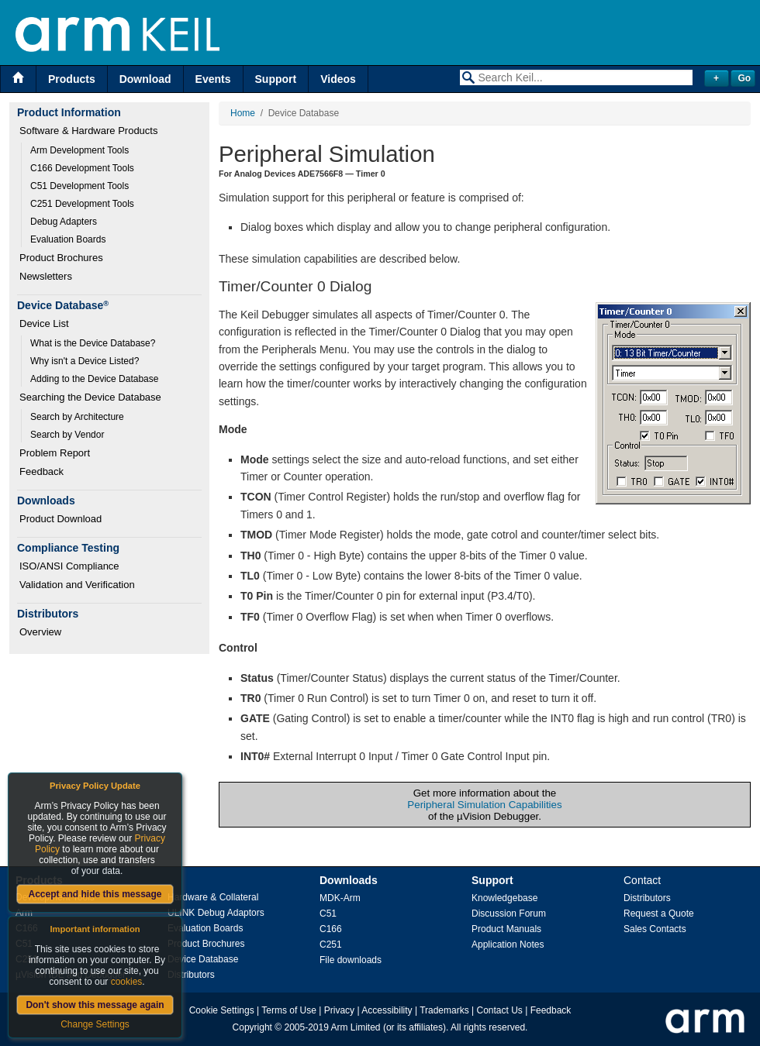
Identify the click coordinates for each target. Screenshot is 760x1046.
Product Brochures (61, 257)
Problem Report (54, 453)
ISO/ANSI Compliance (69, 566)
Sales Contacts (655, 929)
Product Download (60, 519)
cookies (127, 981)
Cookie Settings (221, 1010)
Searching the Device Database (90, 397)
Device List (44, 323)
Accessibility (386, 1010)
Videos (338, 79)
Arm (24, 912)
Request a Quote (659, 913)
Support (276, 79)
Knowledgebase (504, 898)
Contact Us (500, 1010)
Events (213, 79)
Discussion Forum (509, 913)
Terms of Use (288, 1010)
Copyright (252, 1027)
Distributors (191, 974)
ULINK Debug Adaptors (216, 912)
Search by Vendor (67, 434)
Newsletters (45, 276)
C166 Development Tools (82, 168)
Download (145, 79)
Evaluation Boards (67, 239)
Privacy (339, 1010)
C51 (328, 913)
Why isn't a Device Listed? (84, 361)
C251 (331, 944)
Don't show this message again (95, 1005)
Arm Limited (356, 1027)
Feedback (41, 471)
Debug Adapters (63, 221)
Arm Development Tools (79, 150)
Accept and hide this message (94, 894)
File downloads (351, 960)
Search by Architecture (77, 416)
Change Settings (95, 1024)
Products (71, 79)
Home (242, 113)
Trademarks (444, 1010)
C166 (331, 929)
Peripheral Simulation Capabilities (484, 804)
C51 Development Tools (79, 186)
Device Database (203, 959)
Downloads (349, 880)
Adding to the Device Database (94, 378)
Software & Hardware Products (88, 130)
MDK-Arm (340, 898)
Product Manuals (506, 929)
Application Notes (508, 944)
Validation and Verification (77, 584)
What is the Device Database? (92, 343)
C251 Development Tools (82, 203)
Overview (40, 632)
